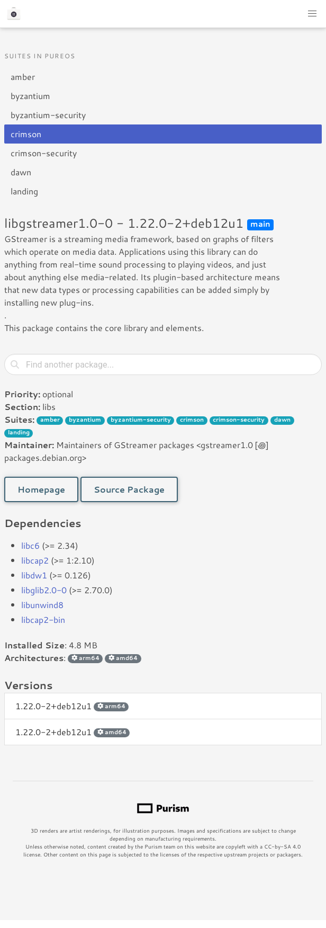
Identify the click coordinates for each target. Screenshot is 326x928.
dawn (21, 172)
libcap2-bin (43, 619)
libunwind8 (42, 605)
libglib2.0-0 (44, 590)
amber (23, 76)
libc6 (30, 545)
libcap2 (35, 560)
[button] (312, 14)
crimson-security (44, 153)
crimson (26, 134)
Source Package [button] (129, 489)
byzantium (30, 96)
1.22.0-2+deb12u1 (72, 706)
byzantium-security (48, 115)
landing (24, 191)
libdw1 (34, 575)
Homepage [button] (41, 489)
